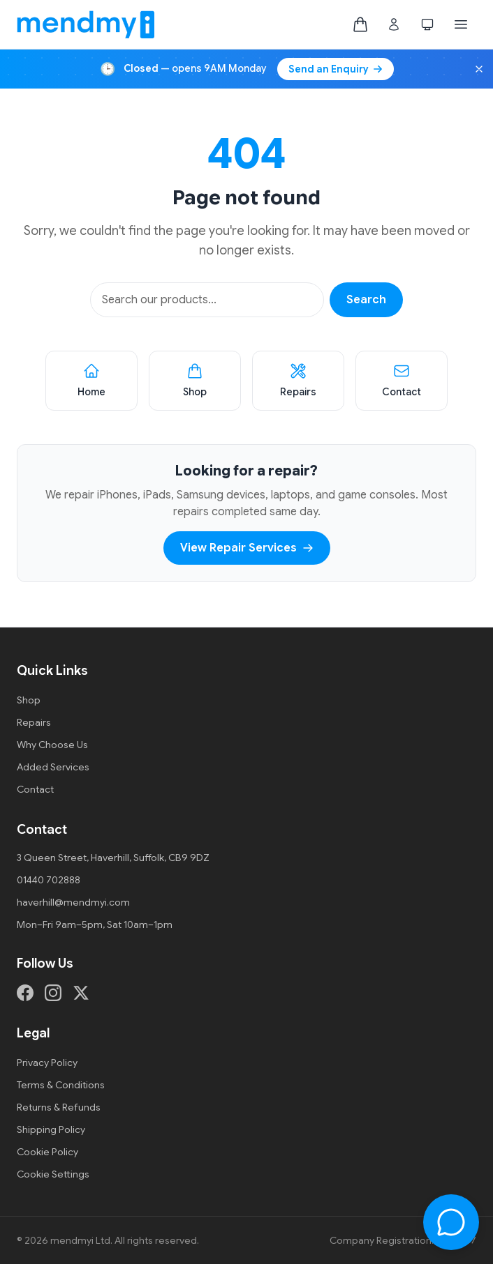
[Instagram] (53, 992)
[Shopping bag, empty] (360, 24)
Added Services (53, 767)
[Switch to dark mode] (427, 24)
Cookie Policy (47, 1151)
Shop (29, 700)
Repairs (34, 722)
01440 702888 (48, 880)
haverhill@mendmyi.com (73, 902)
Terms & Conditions (61, 1085)
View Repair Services (247, 548)
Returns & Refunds (59, 1107)
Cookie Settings (53, 1174)
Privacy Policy (47, 1062)
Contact (35, 789)
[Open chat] (451, 1222)
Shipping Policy (51, 1129)
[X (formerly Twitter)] (81, 992)
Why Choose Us (52, 744)
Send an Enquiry (335, 69)
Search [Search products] (366, 300)
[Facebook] (25, 992)
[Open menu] (461, 24)
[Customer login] (393, 24)
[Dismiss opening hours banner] (479, 69)
